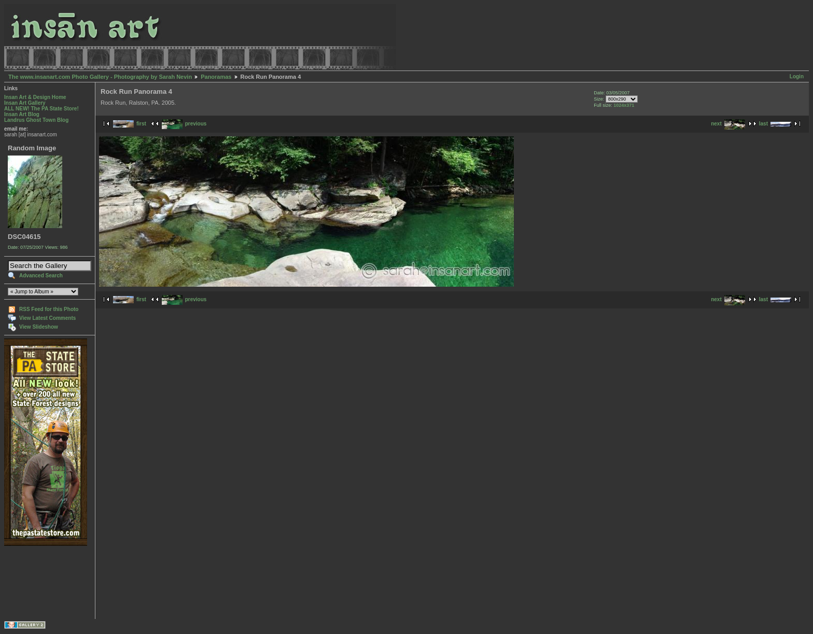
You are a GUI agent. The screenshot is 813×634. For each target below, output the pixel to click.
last (775, 123)
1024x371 (623, 105)
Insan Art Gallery (25, 103)
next (728, 123)
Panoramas (216, 77)
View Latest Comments (47, 318)
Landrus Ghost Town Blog (36, 120)
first (129, 123)
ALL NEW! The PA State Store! (41, 108)
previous (184, 123)
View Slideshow (38, 327)
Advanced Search (41, 275)
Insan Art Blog (21, 114)
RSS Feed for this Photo (48, 309)
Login (797, 76)
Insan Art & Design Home (35, 97)
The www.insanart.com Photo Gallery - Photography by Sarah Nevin (100, 77)
